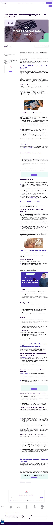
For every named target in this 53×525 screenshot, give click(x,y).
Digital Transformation (8, 11)
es (7, 46)
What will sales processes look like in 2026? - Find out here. (10, 0)
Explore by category (4, 5)
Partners (31, 3)
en (5, 46)
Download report (34, 391)
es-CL (10, 46)
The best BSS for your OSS (8, 60)
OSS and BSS (7, 59)
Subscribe (10, 74)
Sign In (44, 3)
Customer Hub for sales (16, 11)
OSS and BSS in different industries (10, 61)
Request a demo (34, 177)
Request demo (49, 3)
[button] (38, 513)
